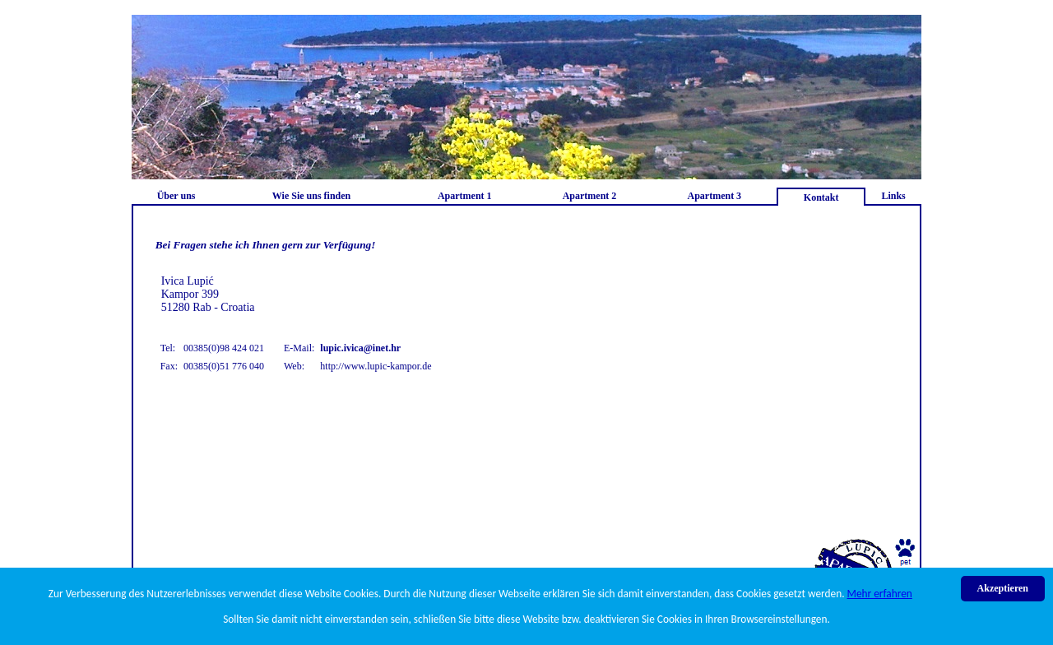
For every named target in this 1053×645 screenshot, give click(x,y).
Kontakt (821, 197)
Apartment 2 (590, 196)
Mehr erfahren (879, 594)
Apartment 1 (465, 196)
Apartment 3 (714, 196)
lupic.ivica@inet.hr (360, 348)
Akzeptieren (1002, 588)
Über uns (176, 196)
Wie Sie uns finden (311, 196)
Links (893, 196)
